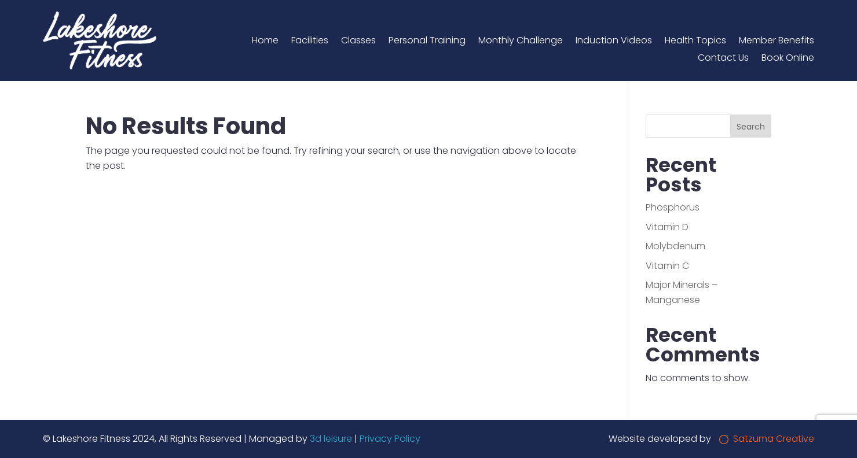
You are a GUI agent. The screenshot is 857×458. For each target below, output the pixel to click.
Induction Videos (614, 41)
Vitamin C (667, 265)
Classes (358, 41)
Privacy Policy (390, 438)
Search (751, 126)
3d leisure (331, 438)
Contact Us (723, 59)
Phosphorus (672, 207)
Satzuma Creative (766, 438)
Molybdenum (675, 246)
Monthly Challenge (520, 41)
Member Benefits (776, 41)
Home (265, 41)
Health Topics (695, 41)
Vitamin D (667, 227)
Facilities (309, 41)
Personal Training (427, 41)
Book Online (787, 59)
